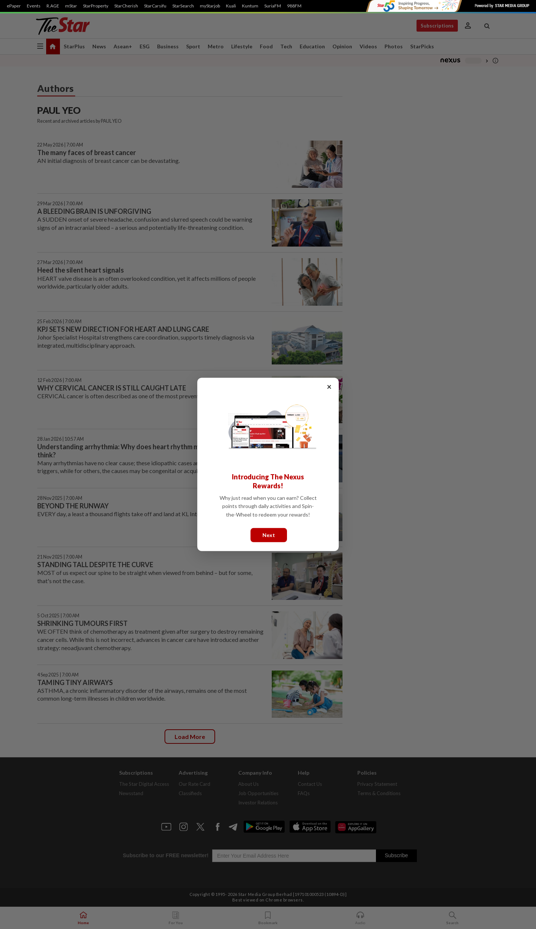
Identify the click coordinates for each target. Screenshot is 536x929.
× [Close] (329, 387)
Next (268, 535)
